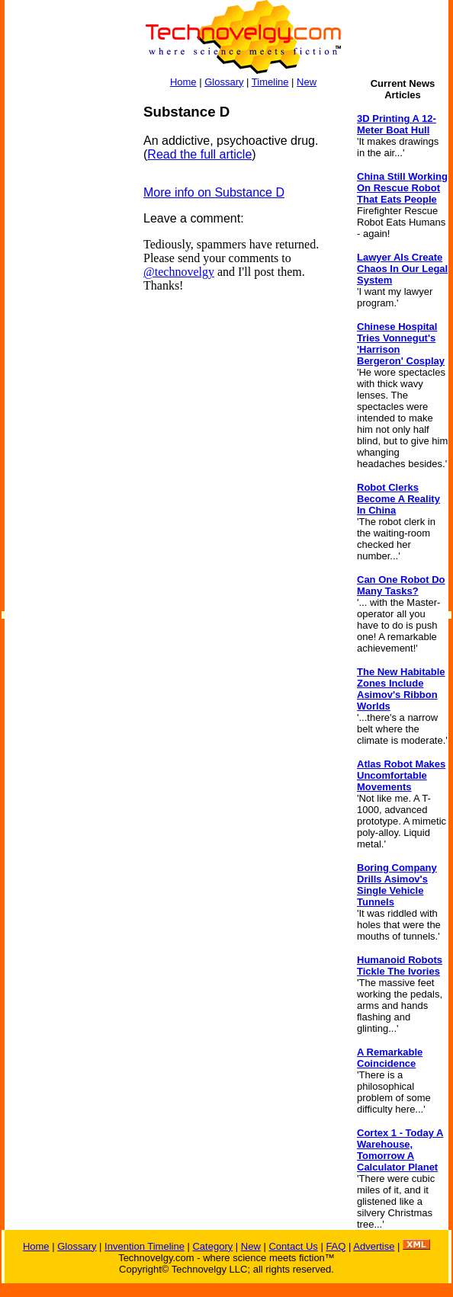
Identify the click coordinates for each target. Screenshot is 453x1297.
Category (212, 1246)
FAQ (335, 1246)
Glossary (223, 82)
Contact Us (292, 1246)
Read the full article (199, 154)
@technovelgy (178, 271)
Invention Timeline (144, 1246)
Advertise (373, 1246)
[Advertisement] (66, 332)
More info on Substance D (213, 192)
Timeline (270, 82)
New (306, 82)
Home (183, 82)
